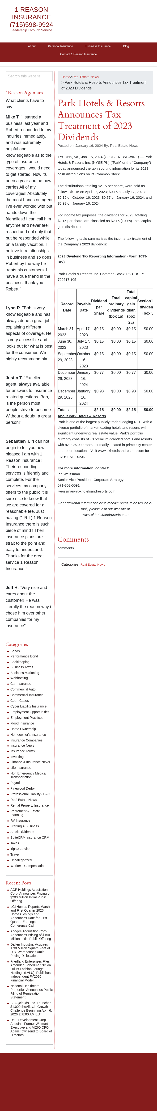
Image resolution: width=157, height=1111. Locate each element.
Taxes (15, 865)
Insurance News (24, 752)
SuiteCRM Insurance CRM (27, 857)
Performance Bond (26, 659)
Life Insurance (22, 778)
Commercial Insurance (29, 698)
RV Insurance (21, 839)
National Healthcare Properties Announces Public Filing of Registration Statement (29, 1024)
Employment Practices (29, 724)
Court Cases (20, 704)
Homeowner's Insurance (30, 741)
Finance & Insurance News (27, 770)
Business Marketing (26, 676)
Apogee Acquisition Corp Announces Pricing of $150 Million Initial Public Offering (31, 962)
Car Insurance (22, 687)
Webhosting (20, 681)
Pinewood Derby (24, 799)
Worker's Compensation (30, 888)
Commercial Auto (24, 692)
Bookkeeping (21, 665)
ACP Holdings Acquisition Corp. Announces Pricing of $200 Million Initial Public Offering (31, 919)
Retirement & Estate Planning (27, 831)
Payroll (16, 793)
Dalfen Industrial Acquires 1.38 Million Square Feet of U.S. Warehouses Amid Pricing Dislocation (27, 981)
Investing (17, 764)
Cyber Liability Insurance (31, 709)
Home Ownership (25, 736)
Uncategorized (22, 882)
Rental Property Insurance (23, 821)
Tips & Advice (21, 871)
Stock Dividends (24, 850)
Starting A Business (26, 844)
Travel (15, 876)
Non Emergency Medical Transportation (30, 786)
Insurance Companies (28, 747)
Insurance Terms (24, 758)
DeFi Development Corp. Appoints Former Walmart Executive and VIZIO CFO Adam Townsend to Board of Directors (31, 1070)
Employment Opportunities (21, 717)
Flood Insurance (24, 730)
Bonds (15, 654)
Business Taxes (23, 670)
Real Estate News (95, 567)
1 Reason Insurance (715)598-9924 (31, 17)
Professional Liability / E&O (28, 806)
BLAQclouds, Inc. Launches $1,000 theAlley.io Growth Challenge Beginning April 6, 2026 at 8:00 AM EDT (30, 1045)
